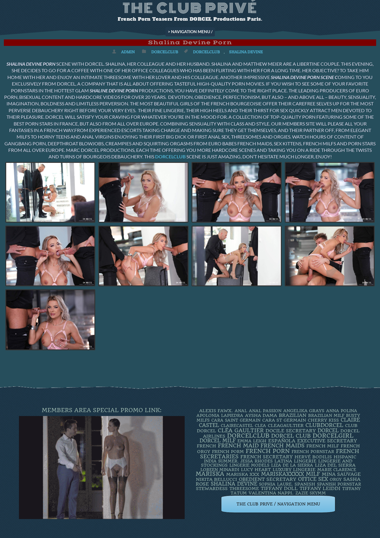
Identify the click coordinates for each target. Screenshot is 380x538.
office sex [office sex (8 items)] (313, 479)
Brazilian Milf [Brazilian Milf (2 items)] (326, 415)
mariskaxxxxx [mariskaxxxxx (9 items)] (282, 474)
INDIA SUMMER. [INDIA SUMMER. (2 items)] (221, 461)
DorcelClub (164, 52)
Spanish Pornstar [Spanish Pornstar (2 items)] (339, 484)
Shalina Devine (246, 52)
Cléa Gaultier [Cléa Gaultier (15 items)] (241, 430)
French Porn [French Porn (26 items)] (268, 451)
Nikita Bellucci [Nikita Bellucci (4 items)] (216, 479)
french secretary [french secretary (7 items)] (266, 457)
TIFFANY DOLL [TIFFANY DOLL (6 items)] (279, 488)
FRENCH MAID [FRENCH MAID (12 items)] (238, 446)
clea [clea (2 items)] (260, 425)
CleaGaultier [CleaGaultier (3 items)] (286, 425)
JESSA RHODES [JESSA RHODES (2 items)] (256, 461)
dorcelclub (206, 52)
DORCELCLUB (170, 156)
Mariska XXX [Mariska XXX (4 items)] (242, 474)
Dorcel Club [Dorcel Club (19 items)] (291, 436)
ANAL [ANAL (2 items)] (241, 410)
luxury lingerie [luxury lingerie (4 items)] (294, 469)
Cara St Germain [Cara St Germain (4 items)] (284, 420)
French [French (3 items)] (206, 446)
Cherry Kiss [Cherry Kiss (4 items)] (323, 420)
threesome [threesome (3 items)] (244, 488)
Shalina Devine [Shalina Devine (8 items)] (234, 484)
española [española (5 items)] (281, 441)
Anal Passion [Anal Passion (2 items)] (265, 410)
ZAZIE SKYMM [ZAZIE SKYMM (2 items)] (310, 493)
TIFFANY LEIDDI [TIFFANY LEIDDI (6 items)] (320, 488)
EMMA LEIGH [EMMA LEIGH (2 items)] (251, 441)
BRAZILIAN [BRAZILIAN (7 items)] (292, 415)
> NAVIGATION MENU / (190, 31)
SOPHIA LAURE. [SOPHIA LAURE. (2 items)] (276, 484)
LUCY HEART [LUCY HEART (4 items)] (256, 469)
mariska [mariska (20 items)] (210, 474)
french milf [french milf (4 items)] (322, 446)
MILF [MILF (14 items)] (313, 474)
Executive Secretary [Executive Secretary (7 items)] (327, 441)
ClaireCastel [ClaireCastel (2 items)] (237, 425)
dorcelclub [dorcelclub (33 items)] (248, 435)
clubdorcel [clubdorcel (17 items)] (324, 425)
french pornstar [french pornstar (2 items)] (313, 451)
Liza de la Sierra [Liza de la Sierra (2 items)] (292, 465)
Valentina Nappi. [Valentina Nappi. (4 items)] (271, 493)
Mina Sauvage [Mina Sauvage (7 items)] (341, 474)
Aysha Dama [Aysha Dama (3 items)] (261, 415)
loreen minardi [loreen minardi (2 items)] (219, 469)
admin (128, 52)
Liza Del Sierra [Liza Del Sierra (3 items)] (335, 465)
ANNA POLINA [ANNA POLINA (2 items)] (341, 410)
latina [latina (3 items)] (283, 461)
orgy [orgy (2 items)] (336, 479)
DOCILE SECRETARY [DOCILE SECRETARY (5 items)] (290, 430)
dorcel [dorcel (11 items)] (328, 430)
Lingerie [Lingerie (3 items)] (305, 461)
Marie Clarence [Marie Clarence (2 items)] (336, 469)
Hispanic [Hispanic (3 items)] (345, 457)
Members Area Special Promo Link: (102, 410)
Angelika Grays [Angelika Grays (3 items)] (303, 410)
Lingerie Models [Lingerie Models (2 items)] (249, 465)
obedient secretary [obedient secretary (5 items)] (267, 479)
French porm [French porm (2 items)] (228, 451)
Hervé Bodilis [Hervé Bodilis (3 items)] (313, 457)
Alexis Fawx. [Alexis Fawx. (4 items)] (216, 410)
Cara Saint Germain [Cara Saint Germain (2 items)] (235, 420)
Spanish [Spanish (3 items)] (304, 484)
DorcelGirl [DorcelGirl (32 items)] (333, 435)
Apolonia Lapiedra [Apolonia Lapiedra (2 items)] (220, 415)
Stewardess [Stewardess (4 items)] (212, 488)
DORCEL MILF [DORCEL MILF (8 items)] (217, 441)
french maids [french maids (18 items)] (282, 445)
